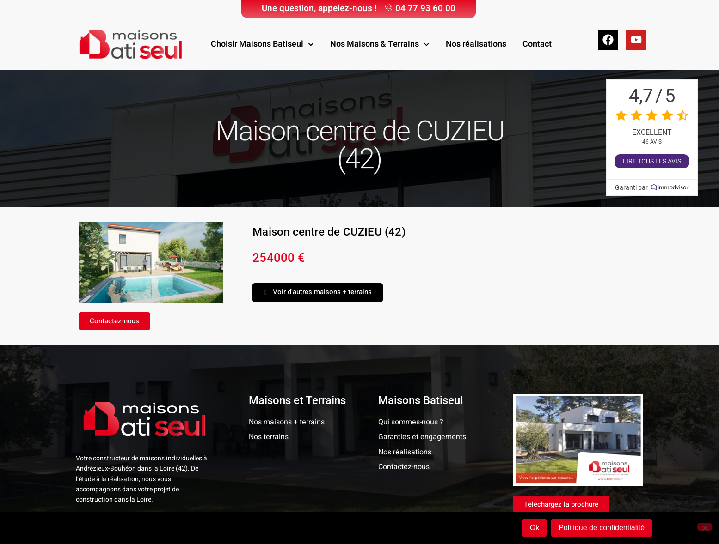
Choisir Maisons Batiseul (262, 44)
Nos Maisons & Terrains (380, 44)
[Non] (704, 527)
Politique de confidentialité (602, 528)
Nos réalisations (476, 44)
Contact (537, 44)
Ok (534, 528)
